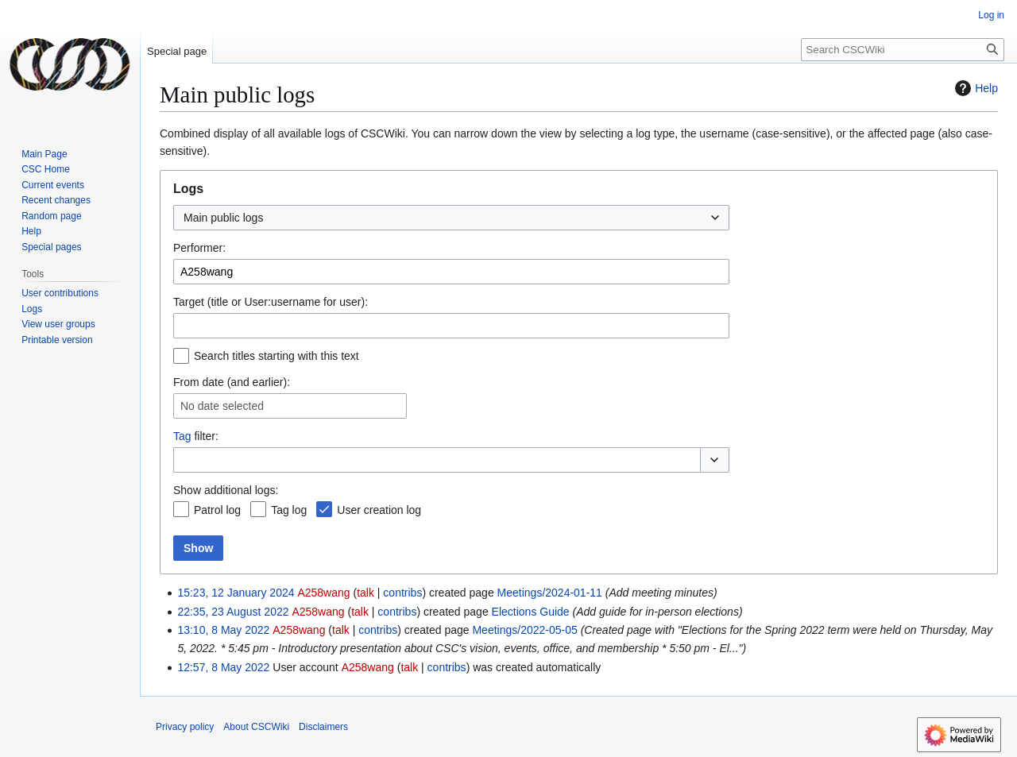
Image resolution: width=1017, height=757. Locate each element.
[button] (714, 460)
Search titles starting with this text (276, 356)
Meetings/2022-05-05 (524, 630)
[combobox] (451, 217)
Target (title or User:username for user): (270, 301)
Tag (182, 436)
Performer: (199, 247)
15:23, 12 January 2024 (235, 592)
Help (974, 88)
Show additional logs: (225, 490)
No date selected (222, 406)
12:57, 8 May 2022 (223, 667)
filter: (195, 436)
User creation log (379, 510)
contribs (402, 592)
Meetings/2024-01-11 (549, 592)
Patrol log (217, 510)
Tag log (289, 510)
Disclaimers (323, 726)
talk (365, 592)
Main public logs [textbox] (223, 217)
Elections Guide (531, 611)
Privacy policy (185, 726)
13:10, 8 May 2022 (223, 630)
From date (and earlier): (231, 382)
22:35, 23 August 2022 (232, 611)
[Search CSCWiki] (902, 49)
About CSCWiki (256, 726)
